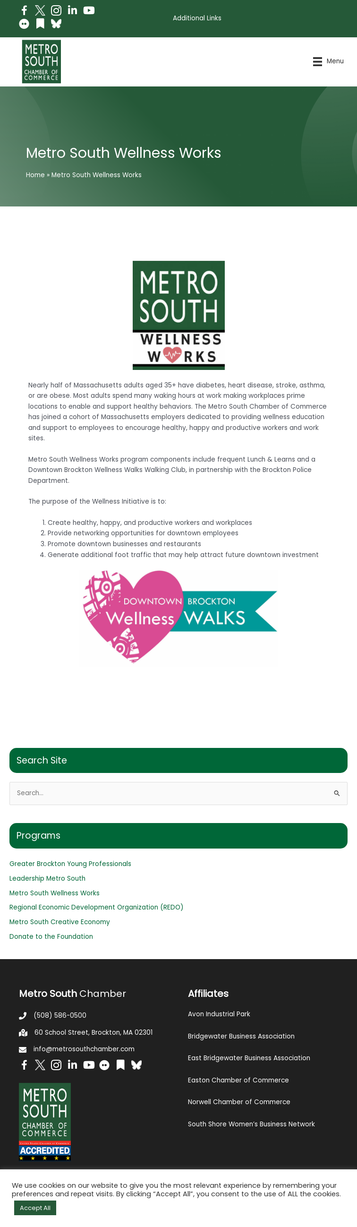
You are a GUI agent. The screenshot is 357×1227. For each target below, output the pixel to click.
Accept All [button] (35, 1207)
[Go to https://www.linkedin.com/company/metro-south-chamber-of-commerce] (72, 11)
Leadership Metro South (47, 878)
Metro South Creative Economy (59, 922)
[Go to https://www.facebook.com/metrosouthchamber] (24, 12)
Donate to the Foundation (51, 936)
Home (35, 175)
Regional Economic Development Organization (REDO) (96, 907)
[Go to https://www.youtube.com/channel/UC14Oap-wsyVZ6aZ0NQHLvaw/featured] (88, 11)
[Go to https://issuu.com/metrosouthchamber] (40, 24)
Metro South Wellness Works (54, 893)
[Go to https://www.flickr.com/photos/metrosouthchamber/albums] (24, 25)
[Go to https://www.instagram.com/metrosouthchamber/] (56, 12)
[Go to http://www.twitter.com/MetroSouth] (40, 10)
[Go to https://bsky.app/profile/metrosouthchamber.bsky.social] (56, 23)
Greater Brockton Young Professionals (70, 863)
